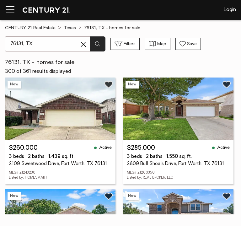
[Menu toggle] (10, 10)
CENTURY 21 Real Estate (30, 28)
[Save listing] (108, 84)
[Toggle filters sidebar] (125, 44)
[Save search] (188, 44)
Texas (70, 28)
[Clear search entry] (83, 44)
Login (230, 9)
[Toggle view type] (157, 44)
